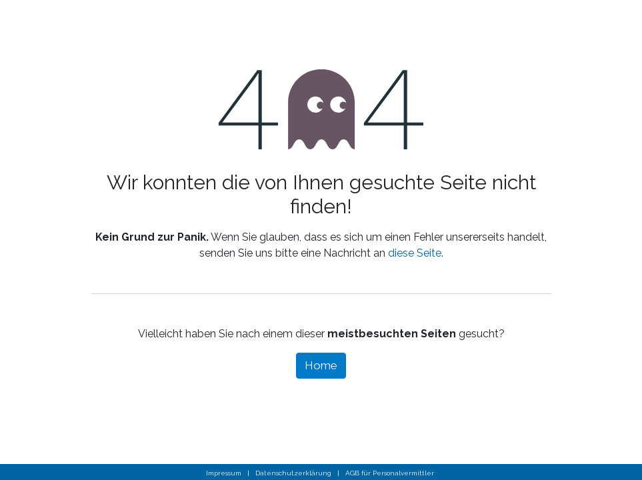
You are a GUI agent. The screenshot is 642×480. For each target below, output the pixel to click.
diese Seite (414, 253)
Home (321, 365)
